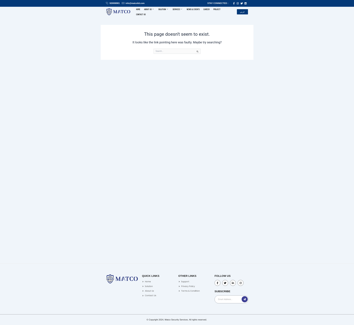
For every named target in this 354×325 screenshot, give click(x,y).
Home (138, 9)
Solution (163, 9)
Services (177, 9)
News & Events (193, 9)
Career (206, 9)
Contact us (141, 14)
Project (216, 9)
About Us (149, 9)
